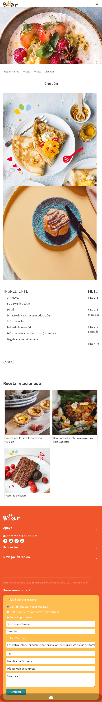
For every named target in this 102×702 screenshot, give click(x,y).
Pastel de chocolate (15, 495)
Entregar (16, 691)
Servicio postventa (19, 617)
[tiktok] (16, 541)
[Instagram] (11, 541)
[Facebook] (5, 541)
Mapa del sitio (80, 582)
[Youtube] (22, 541)
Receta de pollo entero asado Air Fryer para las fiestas (73, 439)
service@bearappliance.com (21, 535)
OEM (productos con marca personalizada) (33, 612)
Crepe (8, 361)
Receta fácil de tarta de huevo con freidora (23, 439)
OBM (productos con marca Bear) (28, 606)
